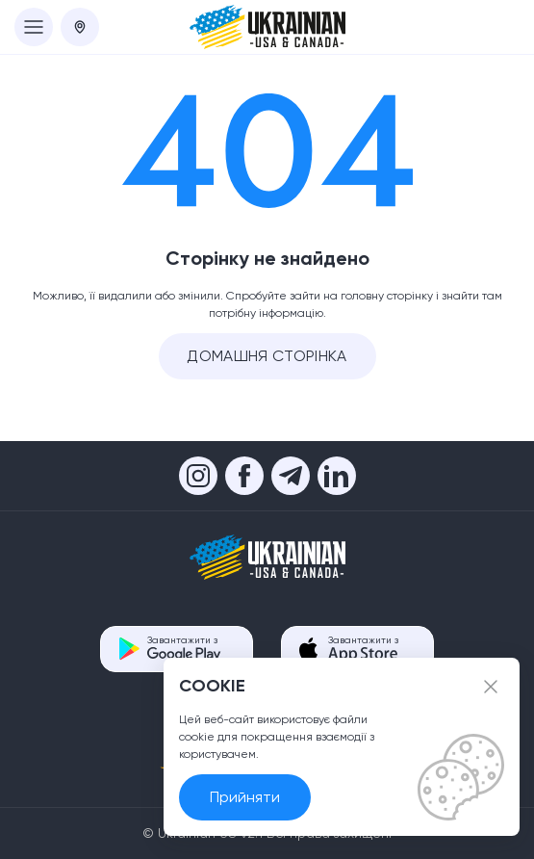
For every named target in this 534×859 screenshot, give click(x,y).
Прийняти (245, 797)
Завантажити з (184, 649)
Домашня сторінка (266, 356)
